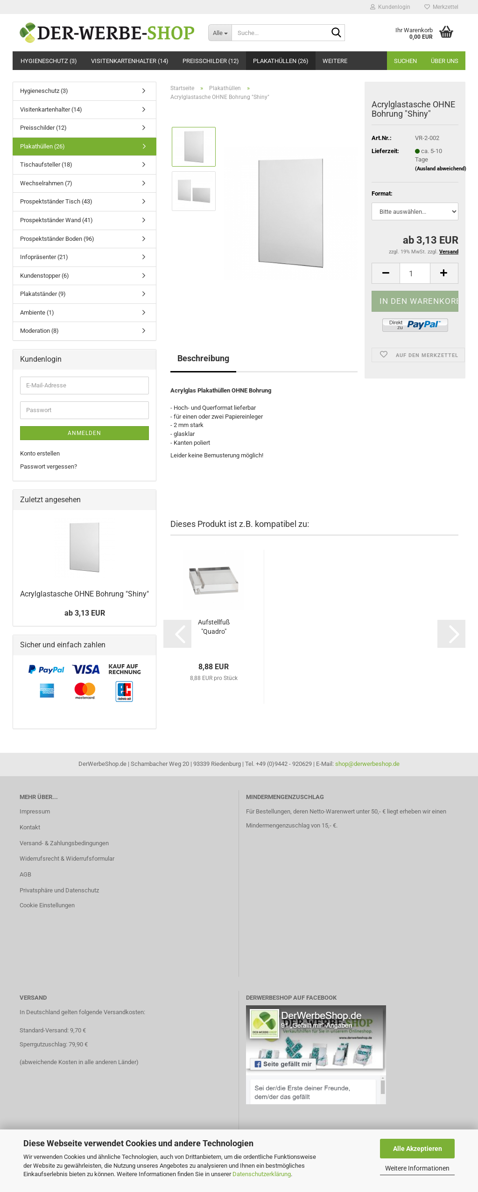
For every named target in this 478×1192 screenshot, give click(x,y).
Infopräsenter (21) (44, 256)
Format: (382, 193)
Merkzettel (441, 7)
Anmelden (84, 433)
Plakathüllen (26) (281, 60)
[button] (386, 273)
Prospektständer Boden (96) (57, 238)
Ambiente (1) (37, 312)
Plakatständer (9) (43, 293)
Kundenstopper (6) (44, 275)
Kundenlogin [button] (390, 7)
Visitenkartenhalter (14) (130, 60)
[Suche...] (220, 32)
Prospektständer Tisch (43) (56, 201)
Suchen (405, 60)
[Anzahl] (415, 273)
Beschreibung (203, 358)
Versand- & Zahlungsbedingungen (64, 843)
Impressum (35, 811)
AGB (25, 874)
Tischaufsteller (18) (46, 164)
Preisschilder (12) (211, 60)
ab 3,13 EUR (84, 613)
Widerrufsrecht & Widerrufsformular (67, 858)
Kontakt (30, 827)
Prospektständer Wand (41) (56, 220)
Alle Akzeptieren (417, 1148)
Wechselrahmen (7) (46, 183)
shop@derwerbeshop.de (367, 763)
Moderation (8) (39, 330)
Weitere (335, 60)
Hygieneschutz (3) (49, 60)
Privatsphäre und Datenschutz (59, 890)
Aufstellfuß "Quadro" (214, 626)
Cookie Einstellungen (47, 905)
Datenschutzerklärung (261, 1174)
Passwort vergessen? (48, 466)
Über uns (444, 60)
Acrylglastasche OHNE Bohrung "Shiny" (84, 593)
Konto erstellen (40, 453)
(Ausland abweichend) (440, 169)
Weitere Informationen (417, 1168)
